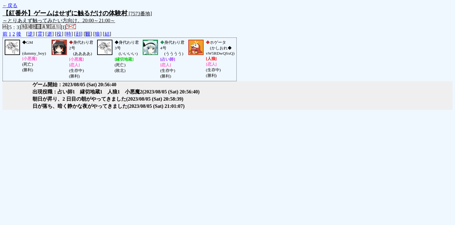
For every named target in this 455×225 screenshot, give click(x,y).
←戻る (9, 5)
